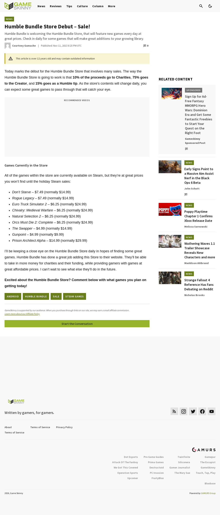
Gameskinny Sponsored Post (195, 141)
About (8, 427)
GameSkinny (208, 467)
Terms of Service (40, 427)
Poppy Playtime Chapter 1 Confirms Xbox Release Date (198, 216)
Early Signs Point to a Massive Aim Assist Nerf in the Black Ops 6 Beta (199, 176)
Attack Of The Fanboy (125, 462)
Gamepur (210, 457)
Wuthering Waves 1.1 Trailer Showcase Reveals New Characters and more (199, 250)
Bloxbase (210, 483)
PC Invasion (157, 472)
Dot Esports (131, 457)
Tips (69, 6)
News (41, 6)
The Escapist (207, 462)
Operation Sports (127, 472)
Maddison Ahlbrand (196, 263)
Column (97, 6)
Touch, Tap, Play (205, 472)
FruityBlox (158, 478)
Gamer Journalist (179, 467)
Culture (82, 6)
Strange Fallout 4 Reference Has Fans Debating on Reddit (199, 284)
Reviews (56, 6)
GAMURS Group (208, 493)
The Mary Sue (182, 472)
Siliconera (184, 462)
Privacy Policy (64, 427)
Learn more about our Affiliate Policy (22, 313)
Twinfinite (184, 457)
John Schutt (192, 188)
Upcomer (132, 478)
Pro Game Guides (154, 457)
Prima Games (156, 462)
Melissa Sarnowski (195, 226)
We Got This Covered (126, 467)
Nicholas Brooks (194, 295)
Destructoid (157, 467)
